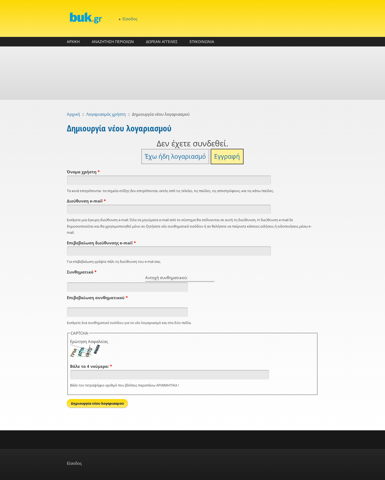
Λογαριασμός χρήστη (106, 114)
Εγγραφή (227, 156)
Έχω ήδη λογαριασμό (175, 156)
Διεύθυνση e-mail (86, 201)
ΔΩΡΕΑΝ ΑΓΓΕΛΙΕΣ (162, 41)
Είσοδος (129, 18)
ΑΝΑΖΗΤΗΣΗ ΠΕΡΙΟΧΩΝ (113, 41)
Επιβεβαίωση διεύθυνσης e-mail (101, 242)
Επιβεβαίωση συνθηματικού (97, 297)
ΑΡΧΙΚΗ (73, 41)
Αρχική (73, 114)
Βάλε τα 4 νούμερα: (91, 366)
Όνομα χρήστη (83, 171)
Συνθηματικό (82, 272)
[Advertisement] (192, 73)
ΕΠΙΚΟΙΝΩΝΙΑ (202, 41)
